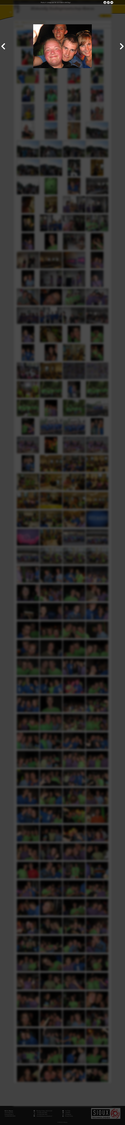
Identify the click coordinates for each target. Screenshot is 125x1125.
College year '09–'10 (52, 2)
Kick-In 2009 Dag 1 (65, 2)
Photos (43, 2)
